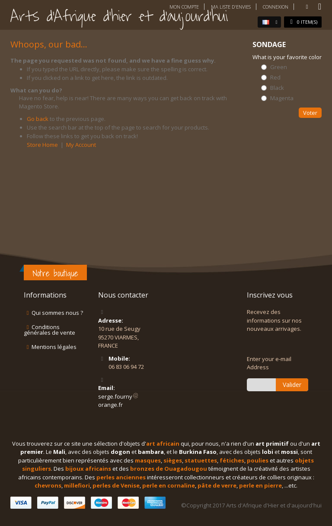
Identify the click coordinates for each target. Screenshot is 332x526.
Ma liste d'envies (231, 6)
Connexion (275, 6)
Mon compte (184, 6)
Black (277, 88)
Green (278, 67)
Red (275, 77)
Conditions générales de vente (49, 329)
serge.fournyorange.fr (118, 401)
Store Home (42, 145)
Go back (37, 119)
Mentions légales (54, 347)
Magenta (282, 98)
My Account (81, 145)
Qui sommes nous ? (57, 313)
